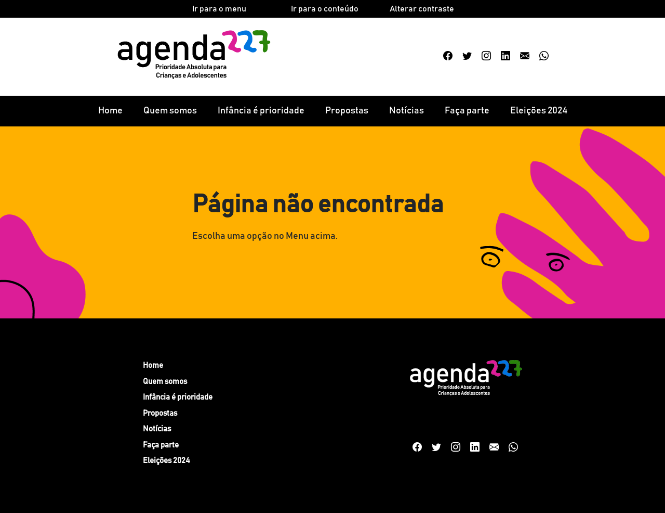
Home (110, 111)
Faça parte (467, 111)
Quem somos (170, 111)
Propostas (346, 111)
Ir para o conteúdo (324, 9)
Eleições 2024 (538, 111)
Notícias (406, 111)
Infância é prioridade (261, 111)
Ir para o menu (219, 9)
